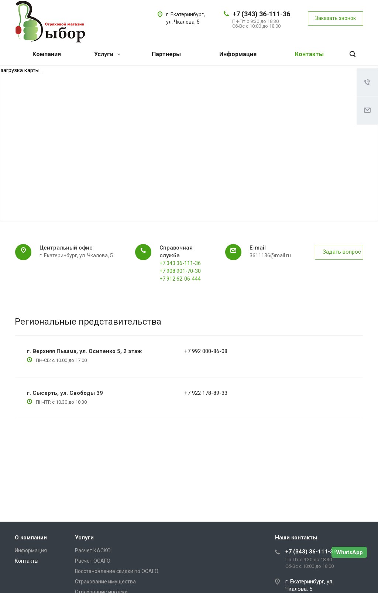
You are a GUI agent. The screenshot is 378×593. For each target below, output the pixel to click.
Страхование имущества (105, 581)
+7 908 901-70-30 (180, 271)
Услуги (107, 54)
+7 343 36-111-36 (180, 263)
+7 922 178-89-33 (205, 393)
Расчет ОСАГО (92, 561)
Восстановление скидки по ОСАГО (116, 571)
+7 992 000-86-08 (205, 351)
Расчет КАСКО (93, 550)
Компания (46, 54)
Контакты (309, 54)
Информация (238, 54)
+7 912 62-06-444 (180, 279)
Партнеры (166, 54)
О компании (31, 537)
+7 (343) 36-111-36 (261, 14)
